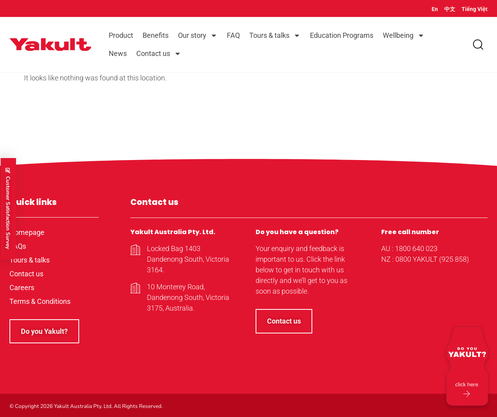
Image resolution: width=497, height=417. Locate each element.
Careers (21, 287)
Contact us (158, 53)
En (435, 9)
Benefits (156, 35)
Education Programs (341, 35)
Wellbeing (404, 35)
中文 (449, 9)
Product (121, 35)
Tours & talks (274, 35)
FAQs (17, 246)
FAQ (233, 35)
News (118, 53)
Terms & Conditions (39, 301)
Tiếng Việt (475, 9)
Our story (197, 35)
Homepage (27, 232)
